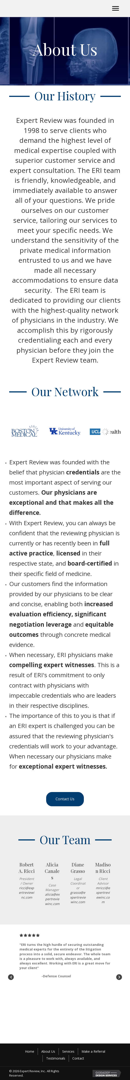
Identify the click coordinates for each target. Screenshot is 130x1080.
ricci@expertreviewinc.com (26, 893)
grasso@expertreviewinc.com (78, 897)
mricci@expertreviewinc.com (103, 895)
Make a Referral (93, 1051)
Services (68, 1051)
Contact (78, 1058)
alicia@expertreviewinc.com (52, 899)
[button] (115, 8)
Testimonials (55, 1058)
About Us (48, 1051)
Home (29, 1051)
